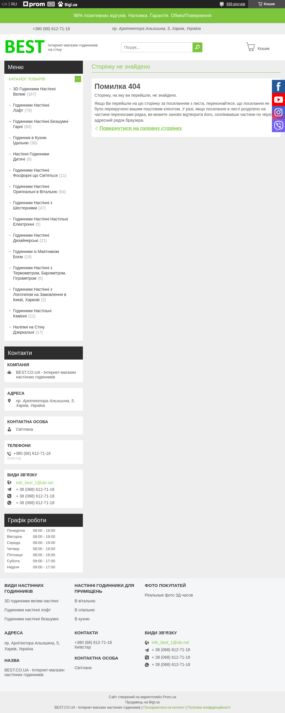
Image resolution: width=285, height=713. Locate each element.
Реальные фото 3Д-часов (169, 595)
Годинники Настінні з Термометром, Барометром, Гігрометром (39, 273)
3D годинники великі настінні (31, 601)
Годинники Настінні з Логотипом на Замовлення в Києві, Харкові (39, 294)
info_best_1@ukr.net (35, 482)
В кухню (82, 619)
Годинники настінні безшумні (31, 619)
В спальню (84, 610)
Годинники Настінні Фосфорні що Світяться (35, 173)
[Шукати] (197, 47)
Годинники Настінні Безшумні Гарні (40, 124)
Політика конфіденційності (209, 707)
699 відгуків (236, 4)
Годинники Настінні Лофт (31, 108)
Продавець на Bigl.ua (142, 702)
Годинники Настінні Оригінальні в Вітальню (35, 189)
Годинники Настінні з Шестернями (32, 205)
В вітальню (84, 601)
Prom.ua (169, 697)
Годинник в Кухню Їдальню (30, 140)
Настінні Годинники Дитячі (31, 156)
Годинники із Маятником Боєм (36, 254)
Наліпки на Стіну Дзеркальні (28, 330)
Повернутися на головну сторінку (140, 128)
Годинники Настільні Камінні (32, 313)
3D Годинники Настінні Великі (34, 91)
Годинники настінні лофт (27, 610)
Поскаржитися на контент (164, 707)
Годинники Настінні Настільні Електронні (40, 222)
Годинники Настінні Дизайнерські (31, 238)
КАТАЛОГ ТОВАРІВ (27, 79)
